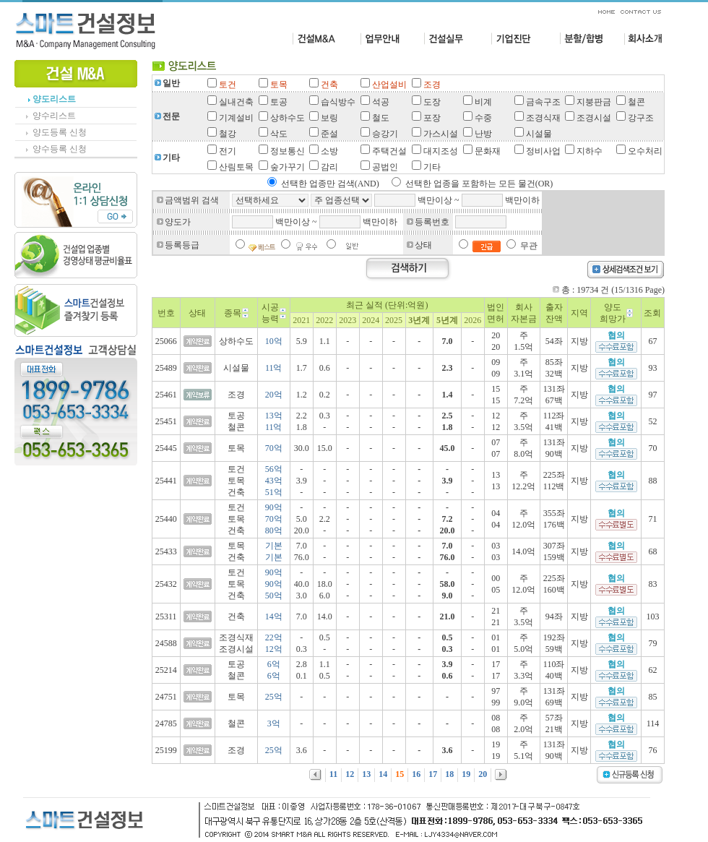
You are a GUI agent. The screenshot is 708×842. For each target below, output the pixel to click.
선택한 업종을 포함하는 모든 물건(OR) (479, 184)
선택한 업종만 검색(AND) (330, 184)
